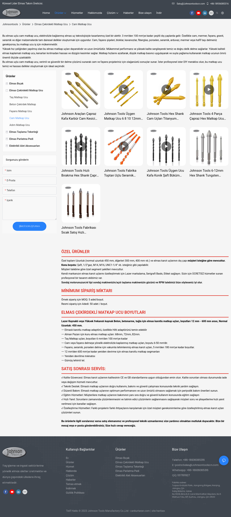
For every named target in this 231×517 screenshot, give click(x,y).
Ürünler (26, 24)
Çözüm (70, 475)
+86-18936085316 (217, 3)
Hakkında (71, 470)
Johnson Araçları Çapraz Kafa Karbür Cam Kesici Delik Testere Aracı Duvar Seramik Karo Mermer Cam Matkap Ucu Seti (80, 116)
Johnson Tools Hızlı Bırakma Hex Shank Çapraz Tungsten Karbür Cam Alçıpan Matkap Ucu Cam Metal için (80, 173)
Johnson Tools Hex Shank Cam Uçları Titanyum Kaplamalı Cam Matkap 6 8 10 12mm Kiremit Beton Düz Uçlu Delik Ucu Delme (166, 116)
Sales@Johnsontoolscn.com (200, 465)
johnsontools (10, 24)
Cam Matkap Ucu (81, 24)
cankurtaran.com (140, 510)
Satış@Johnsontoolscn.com (188, 3)
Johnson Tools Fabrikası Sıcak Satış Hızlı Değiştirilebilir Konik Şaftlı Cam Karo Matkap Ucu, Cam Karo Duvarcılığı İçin (79, 230)
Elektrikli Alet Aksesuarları (130, 475)
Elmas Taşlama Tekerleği (130, 466)
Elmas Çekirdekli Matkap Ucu (51, 24)
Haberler (71, 479)
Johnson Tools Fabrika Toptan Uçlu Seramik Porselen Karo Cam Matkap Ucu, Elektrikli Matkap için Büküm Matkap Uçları (123, 173)
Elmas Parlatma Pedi (127, 470)
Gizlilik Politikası (75, 492)
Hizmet (70, 466)
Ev (67, 458)
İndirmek (71, 488)
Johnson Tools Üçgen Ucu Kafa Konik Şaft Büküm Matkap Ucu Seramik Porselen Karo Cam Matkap (166, 173)
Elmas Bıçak (122, 458)
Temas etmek (73, 484)
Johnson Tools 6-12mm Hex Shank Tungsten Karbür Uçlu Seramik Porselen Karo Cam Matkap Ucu (209, 173)
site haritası (158, 510)
